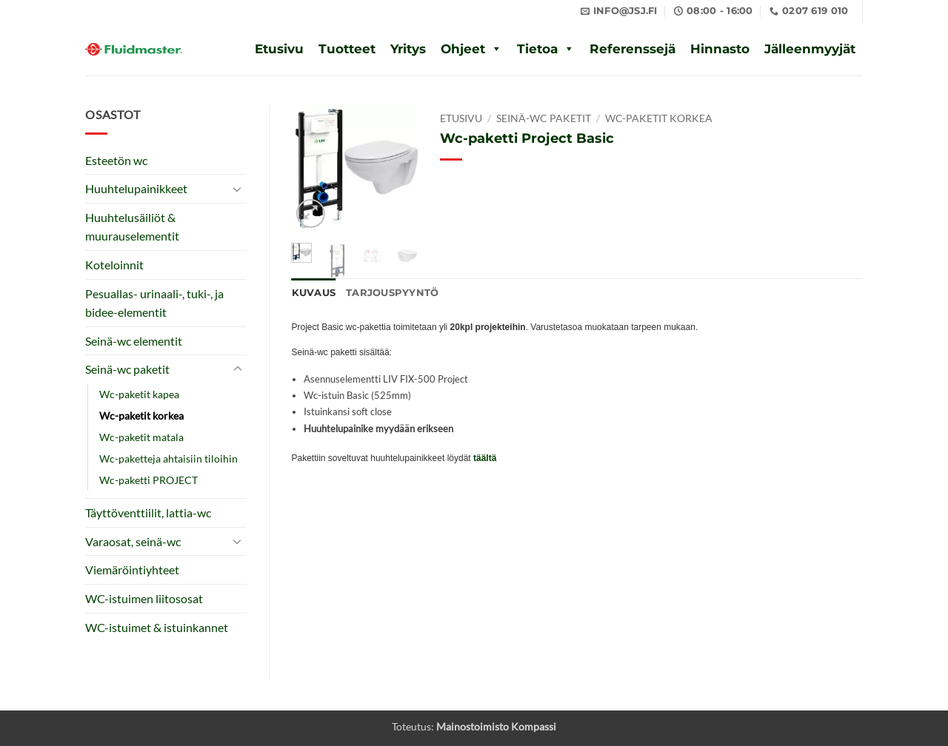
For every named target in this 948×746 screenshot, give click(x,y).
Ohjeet (463, 48)
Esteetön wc (116, 160)
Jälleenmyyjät (809, 48)
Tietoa (537, 48)
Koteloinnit (114, 265)
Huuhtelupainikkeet (136, 188)
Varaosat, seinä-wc (133, 541)
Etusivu (279, 48)
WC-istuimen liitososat (144, 598)
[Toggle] (238, 189)
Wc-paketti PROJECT (148, 480)
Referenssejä (632, 48)
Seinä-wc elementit (133, 341)
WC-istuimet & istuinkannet (156, 627)
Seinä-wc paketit (127, 369)
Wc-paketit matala (141, 437)
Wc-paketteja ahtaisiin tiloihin (168, 458)
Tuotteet (346, 48)
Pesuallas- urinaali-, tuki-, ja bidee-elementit (154, 303)
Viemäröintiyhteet (132, 569)
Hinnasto (720, 48)
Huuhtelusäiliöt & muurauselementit (132, 226)
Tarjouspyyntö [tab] (392, 292)
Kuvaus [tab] (314, 292)
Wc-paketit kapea (139, 394)
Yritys (408, 48)
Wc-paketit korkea (141, 415)
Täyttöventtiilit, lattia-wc (148, 512)
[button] (310, 213)
